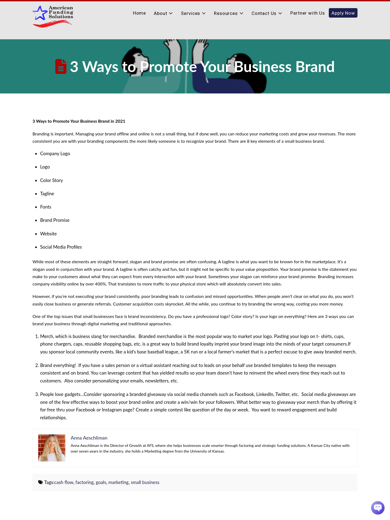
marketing (118, 482)
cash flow (63, 482)
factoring (85, 482)
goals (101, 482)
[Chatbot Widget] (378, 508)
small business (145, 482)
